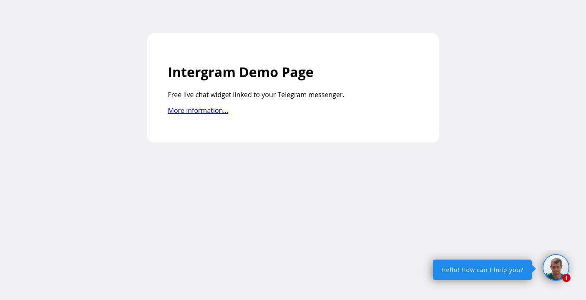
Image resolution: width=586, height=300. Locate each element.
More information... (198, 110)
